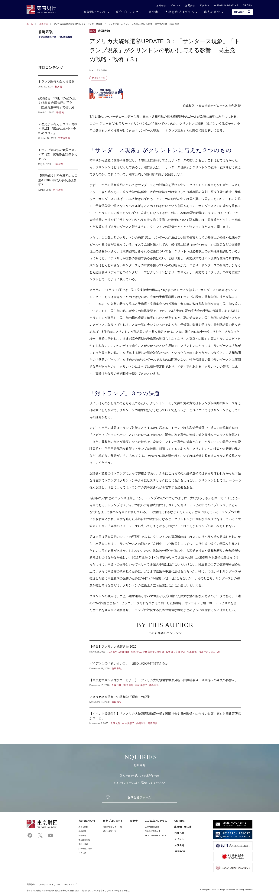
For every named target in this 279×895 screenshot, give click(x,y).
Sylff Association (152, 827)
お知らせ (161, 5)
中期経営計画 (84, 840)
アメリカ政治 (98, 78)
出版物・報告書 (183, 826)
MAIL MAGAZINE (226, 5)
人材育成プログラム (179, 12)
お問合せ (190, 5)
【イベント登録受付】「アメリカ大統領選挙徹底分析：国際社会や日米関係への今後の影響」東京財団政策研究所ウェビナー (165, 716)
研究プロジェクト (129, 12)
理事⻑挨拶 (83, 827)
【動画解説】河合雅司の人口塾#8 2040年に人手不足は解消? (58, 181)
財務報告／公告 (85, 849)
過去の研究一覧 (109, 831)
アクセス (204, 5)
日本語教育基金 (153, 831)
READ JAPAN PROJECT (155, 836)
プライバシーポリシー (49, 884)
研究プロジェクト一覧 (112, 827)
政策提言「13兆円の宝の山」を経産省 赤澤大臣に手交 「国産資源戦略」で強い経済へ (58, 105)
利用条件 (31, 884)
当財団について (95, 12)
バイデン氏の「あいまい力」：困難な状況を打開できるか (165, 665)
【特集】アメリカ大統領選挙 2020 (165, 649)
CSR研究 (179, 820)
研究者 (153, 12)
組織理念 (82, 836)
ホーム (30, 24)
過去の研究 (212, 12)
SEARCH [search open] (242, 12)
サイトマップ (70, 884)
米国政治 (43, 24)
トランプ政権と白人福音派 (58, 84)
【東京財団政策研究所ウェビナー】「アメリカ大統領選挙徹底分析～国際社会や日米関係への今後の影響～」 (165, 682)
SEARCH (179, 851)
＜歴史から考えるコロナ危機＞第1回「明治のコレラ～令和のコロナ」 (58, 131)
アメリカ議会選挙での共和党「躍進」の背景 (165, 699)
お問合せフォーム (139, 797)
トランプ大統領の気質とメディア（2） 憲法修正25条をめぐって (58, 157)
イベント (176, 5)
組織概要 (82, 831)
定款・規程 (83, 844)
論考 (92, 31)
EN (250, 5)
